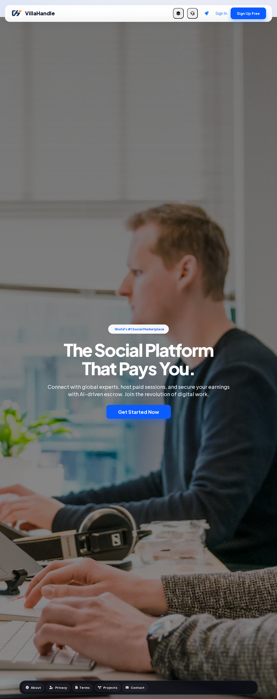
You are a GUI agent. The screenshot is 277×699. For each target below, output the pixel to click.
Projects (107, 688)
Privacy (58, 688)
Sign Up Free (248, 13)
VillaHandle (33, 13)
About (33, 688)
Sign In (221, 13)
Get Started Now (138, 412)
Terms (82, 688)
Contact (135, 688)
